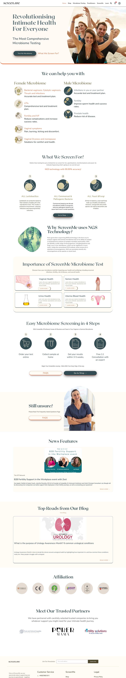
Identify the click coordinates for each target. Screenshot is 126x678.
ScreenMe (100, 3)
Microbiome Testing (79, 3)
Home (64, 3)
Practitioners (91, 3)
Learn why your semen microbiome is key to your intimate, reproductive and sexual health (75, 284)
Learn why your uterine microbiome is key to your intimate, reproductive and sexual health (75, 301)
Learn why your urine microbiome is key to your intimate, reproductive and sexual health (49, 301)
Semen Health (72, 279)
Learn (107, 3)
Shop (69, 3)
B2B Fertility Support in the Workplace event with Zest (40, 480)
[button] (111, 3)
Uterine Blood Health (75, 296)
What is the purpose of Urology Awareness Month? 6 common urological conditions (54, 544)
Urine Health (44, 296)
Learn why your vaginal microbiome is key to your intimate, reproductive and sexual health (49, 284)
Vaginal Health (46, 279)
